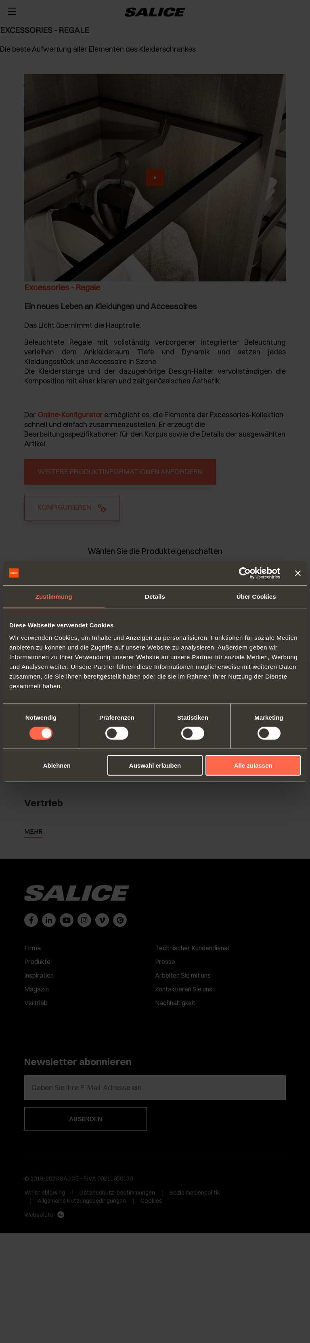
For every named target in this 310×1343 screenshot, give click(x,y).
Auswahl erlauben (155, 765)
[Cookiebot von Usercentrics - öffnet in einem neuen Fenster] (244, 573)
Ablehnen (57, 765)
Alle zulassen (253, 765)
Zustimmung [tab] (54, 596)
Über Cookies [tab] (256, 596)
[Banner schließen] (298, 573)
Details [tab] (155, 596)
